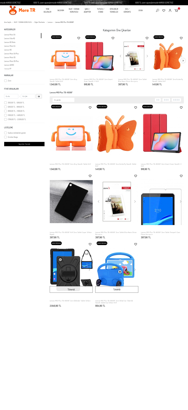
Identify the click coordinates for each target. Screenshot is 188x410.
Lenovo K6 (8, 50)
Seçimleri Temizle (24, 144)
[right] (183, 60)
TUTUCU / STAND (100, 10)
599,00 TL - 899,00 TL (16, 107)
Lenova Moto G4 (9, 34)
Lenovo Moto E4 (9, 46)
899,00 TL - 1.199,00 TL (16, 111)
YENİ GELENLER (47, 10)
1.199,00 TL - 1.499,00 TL (16, 115)
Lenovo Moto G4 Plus (11, 53)
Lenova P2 (7, 69)
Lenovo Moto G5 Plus (11, 61)
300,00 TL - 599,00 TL (16, 102)
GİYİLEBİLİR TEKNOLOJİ (114, 10)
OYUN (141, 10)
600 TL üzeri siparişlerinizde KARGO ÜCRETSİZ (61, 2)
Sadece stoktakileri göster (17, 133)
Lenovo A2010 (9, 65)
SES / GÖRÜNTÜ (127, 10)
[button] (177, 10)
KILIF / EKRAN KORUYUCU (74, 10)
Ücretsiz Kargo (13, 137)
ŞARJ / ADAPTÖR (87, 10)
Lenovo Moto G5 (9, 57)
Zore (9, 81)
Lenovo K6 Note (9, 42)
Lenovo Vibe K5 (9, 38)
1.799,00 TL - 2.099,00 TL (17, 119)
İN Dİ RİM (61, 10)
